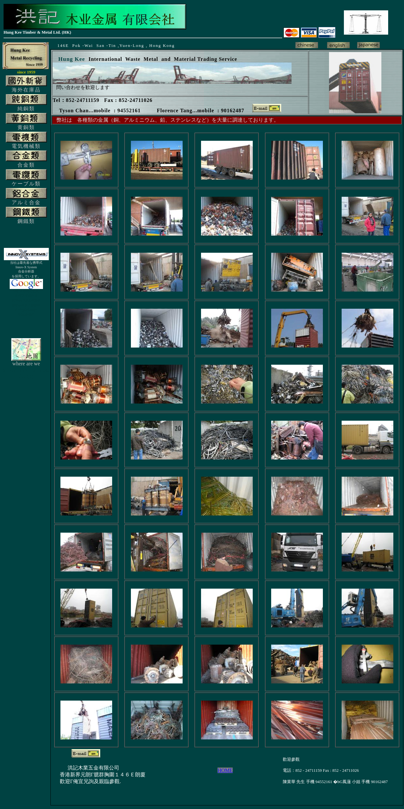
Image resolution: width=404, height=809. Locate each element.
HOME (225, 770)
